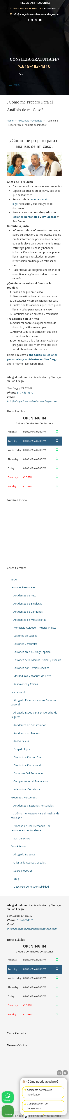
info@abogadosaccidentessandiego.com (36, 14)
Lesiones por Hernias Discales (31, 668)
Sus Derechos (21, 838)
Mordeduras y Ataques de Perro (32, 676)
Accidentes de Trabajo (26, 733)
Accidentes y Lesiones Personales (33, 805)
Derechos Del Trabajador (28, 773)
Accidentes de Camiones (28, 611)
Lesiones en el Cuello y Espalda (32, 652)
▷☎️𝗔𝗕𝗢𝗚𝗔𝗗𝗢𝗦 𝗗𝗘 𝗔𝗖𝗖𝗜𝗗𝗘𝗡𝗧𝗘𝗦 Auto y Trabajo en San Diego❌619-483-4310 (34, 39)
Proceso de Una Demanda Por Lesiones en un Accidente (30, 828)
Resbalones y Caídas (25, 684)
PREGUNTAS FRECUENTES (34, 2)
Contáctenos (18, 846)
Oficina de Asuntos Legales (29, 862)
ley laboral (49, 217)
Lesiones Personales (23, 587)
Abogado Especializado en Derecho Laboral (33, 702)
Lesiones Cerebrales (25, 644)
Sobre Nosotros (23, 870)
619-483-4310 (51, 8)
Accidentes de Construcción (29, 725)
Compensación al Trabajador (30, 781)
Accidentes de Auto (24, 595)
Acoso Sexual (21, 741)
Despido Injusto (22, 749)
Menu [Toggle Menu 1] (15, 85)
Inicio (14, 579)
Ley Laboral (18, 692)
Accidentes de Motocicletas (29, 619)
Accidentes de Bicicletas (27, 603)
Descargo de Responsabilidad (31, 886)
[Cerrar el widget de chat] (65, 1072)
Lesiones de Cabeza (25, 635)
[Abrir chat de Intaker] (26, 1117)
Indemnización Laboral (26, 789)
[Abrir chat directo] (59, 1072)
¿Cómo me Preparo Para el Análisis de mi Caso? (35, 816)
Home (10, 120)
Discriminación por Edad (27, 757)
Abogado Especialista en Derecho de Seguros (34, 715)
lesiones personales (26, 217)
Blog (16, 878)
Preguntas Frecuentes (30, 120)
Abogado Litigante (24, 854)
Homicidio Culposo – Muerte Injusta (34, 627)
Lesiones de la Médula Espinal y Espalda (37, 660)
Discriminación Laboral (27, 765)
